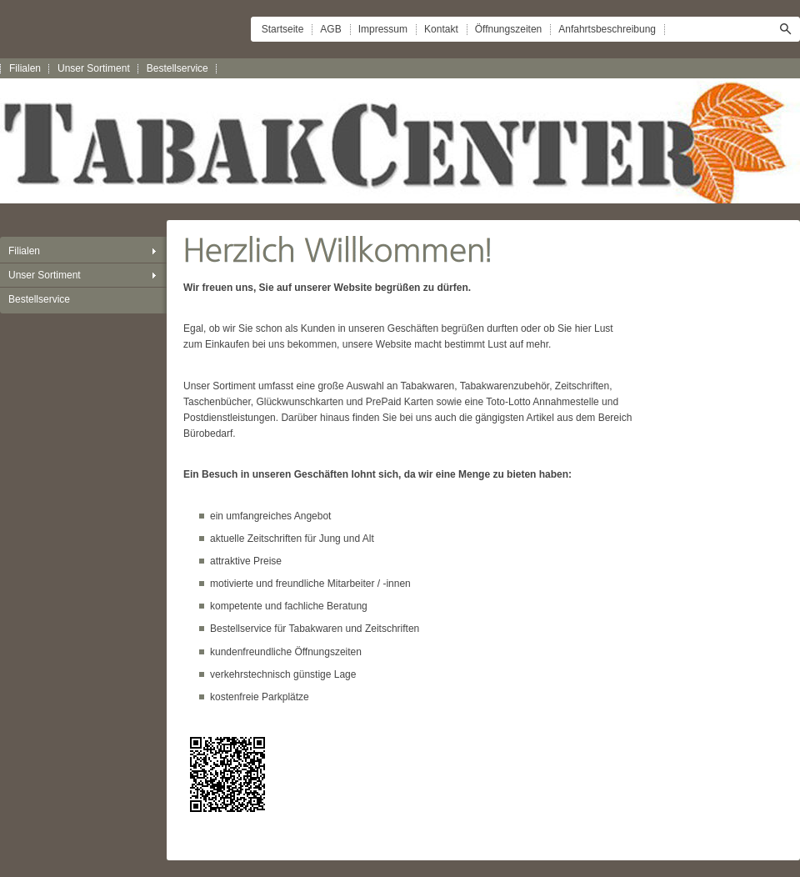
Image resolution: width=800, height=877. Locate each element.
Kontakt (441, 29)
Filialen (25, 68)
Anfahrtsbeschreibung (607, 29)
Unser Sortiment (94, 68)
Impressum (383, 29)
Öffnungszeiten (508, 29)
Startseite (283, 29)
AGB (330, 29)
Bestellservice (177, 68)
